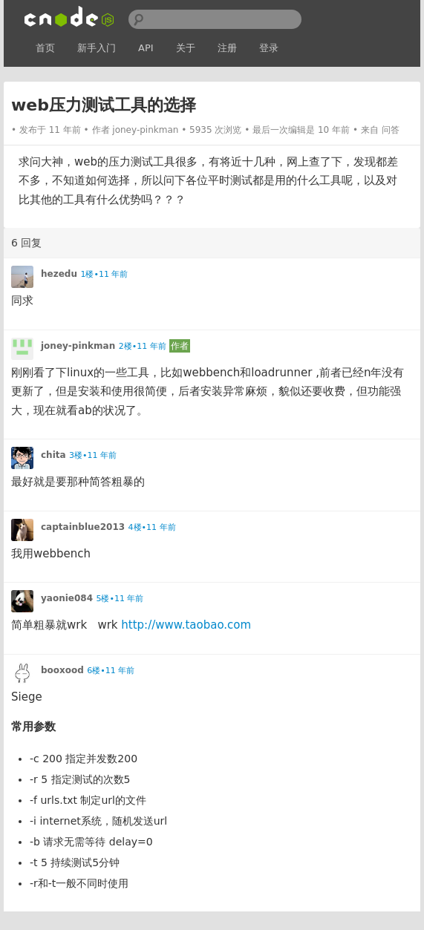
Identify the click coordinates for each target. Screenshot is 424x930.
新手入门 (96, 47)
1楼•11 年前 (104, 274)
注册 (227, 47)
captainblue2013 (83, 527)
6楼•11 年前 (110, 670)
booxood (62, 670)
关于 (185, 47)
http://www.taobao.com (186, 625)
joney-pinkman (145, 130)
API (146, 47)
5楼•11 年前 (119, 598)
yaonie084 (67, 598)
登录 (268, 47)
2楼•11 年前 (142, 346)
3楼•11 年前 (93, 455)
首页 (45, 47)
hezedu (59, 274)
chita (53, 455)
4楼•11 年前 (152, 527)
